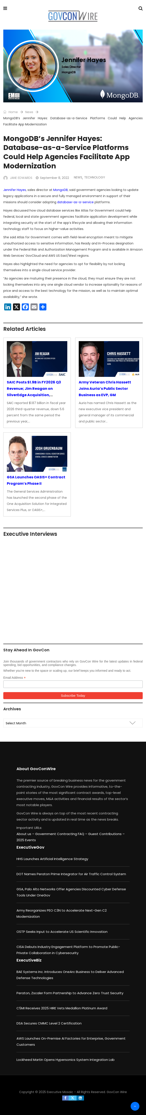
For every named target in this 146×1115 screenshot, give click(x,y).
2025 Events (26, 840)
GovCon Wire (117, 1092)
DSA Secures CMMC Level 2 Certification (49, 1023)
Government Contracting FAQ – (61, 834)
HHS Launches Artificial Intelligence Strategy (52, 859)
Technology (94, 177)
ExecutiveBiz (29, 960)
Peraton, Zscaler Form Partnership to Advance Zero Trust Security (69, 993)
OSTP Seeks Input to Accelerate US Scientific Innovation (62, 931)
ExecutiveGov (30, 847)
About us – (25, 834)
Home (10, 112)
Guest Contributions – (106, 834)
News (29, 112)
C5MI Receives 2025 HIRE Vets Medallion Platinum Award (61, 1008)
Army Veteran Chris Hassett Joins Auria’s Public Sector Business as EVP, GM (105, 388)
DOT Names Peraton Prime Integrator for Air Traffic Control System (71, 874)
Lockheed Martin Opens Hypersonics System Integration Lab (65, 1059)
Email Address (14, 678)
